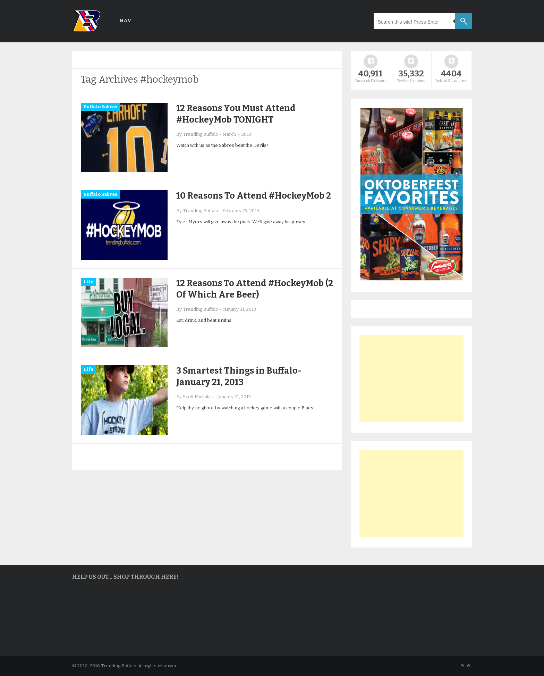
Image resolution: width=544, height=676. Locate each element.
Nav (125, 21)
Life (88, 281)
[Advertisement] (411, 378)
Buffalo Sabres (100, 106)
